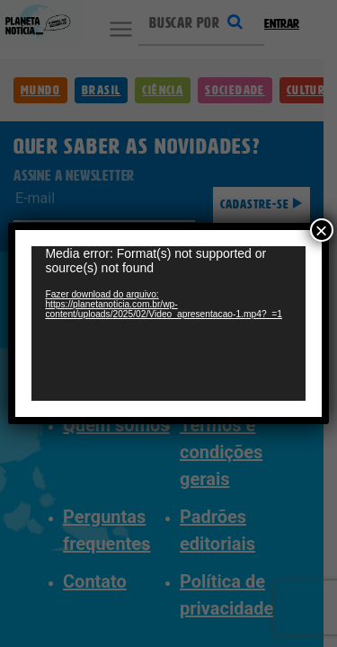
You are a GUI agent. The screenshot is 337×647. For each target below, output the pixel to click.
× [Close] (321, 213)
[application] (168, 324)
